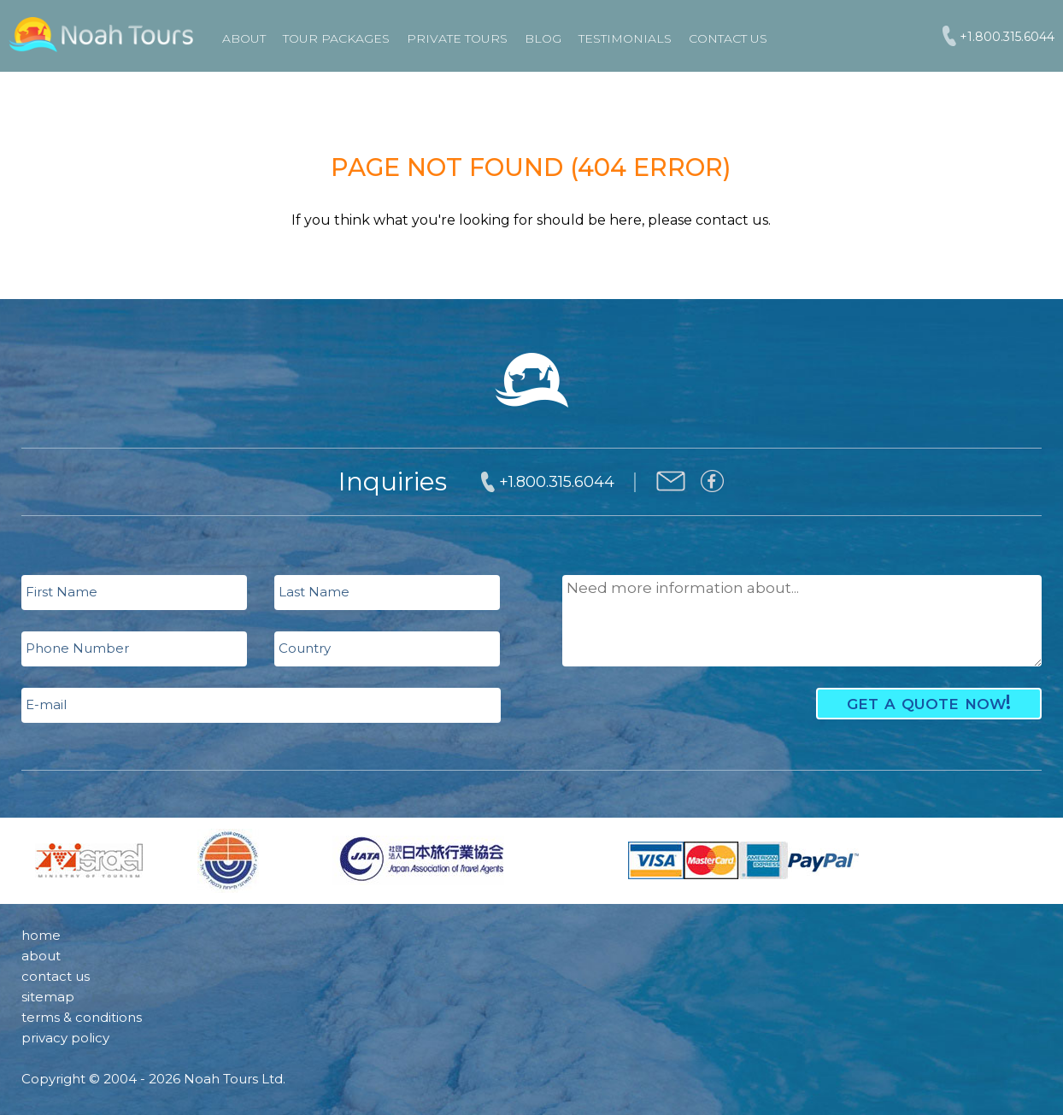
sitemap (47, 997)
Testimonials (625, 38)
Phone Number (77, 648)
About (244, 38)
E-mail (46, 704)
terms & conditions (81, 1017)
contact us (55, 976)
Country (305, 648)
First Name (61, 591)
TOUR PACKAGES (336, 38)
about (41, 956)
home (41, 935)
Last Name (314, 591)
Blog (543, 38)
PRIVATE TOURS (457, 38)
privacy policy (65, 1038)
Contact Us (728, 38)
